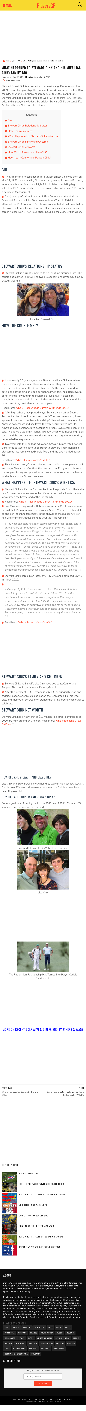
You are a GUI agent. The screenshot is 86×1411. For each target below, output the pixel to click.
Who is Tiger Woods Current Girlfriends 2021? (42, 409)
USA (18, 81)
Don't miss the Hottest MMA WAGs (36, 1232)
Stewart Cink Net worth (21, 148)
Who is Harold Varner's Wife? (32, 461)
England (27, 1333)
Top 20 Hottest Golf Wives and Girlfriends (42, 1242)
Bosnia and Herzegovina (16, 1360)
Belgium (70, 1338)
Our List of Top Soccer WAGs (34, 1221)
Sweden (8, 1349)
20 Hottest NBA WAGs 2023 (33, 1211)
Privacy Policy (38, 1405)
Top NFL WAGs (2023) (29, 1179)
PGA (13, 81)
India (50, 1333)
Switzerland (47, 1349)
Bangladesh (10, 1344)
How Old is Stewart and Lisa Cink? (27, 153)
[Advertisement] (43, 35)
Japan (30, 1344)
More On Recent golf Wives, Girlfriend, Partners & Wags (43, 1033)
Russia (60, 1338)
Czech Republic (62, 1344)
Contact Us (61, 1405)
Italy (22, 1344)
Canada (15, 1333)
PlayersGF (46, 5)
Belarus (71, 1349)
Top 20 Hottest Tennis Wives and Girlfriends (43, 1200)
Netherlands (19, 1354)
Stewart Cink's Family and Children (28, 143)
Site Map (70, 1405)
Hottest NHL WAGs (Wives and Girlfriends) (41, 1190)
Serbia (76, 1344)
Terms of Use (26, 1405)
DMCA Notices (51, 1405)
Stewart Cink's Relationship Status (27, 126)
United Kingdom (44, 1344)
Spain (58, 1333)
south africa (47, 1338)
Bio (10, 121)
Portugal (20, 1349)
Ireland (59, 1349)
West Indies (58, 1354)
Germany (22, 1338)
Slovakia (33, 1354)
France (33, 1338)
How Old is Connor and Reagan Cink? (29, 158)
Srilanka (45, 1354)
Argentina (9, 1338)
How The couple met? (20, 132)
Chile (7, 1354)
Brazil (68, 1333)
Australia (39, 1333)
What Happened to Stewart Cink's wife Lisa (33, 137)
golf (8, 81)
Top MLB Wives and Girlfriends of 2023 (39, 1253)
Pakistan (33, 1349)
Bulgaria (36, 1360)
